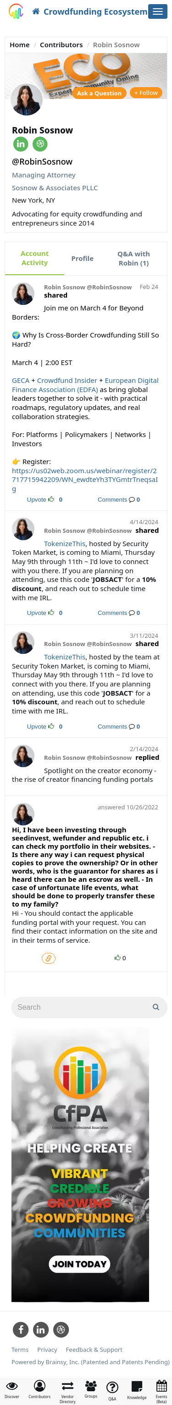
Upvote (36, 499)
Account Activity (35, 258)
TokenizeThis (64, 543)
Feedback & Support (94, 1350)
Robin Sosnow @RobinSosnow (88, 287)
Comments (112, 499)
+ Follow (146, 93)
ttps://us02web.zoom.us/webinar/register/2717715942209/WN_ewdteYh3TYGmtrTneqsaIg (85, 479)
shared (55, 295)
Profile (82, 258)
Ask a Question (99, 93)
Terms (19, 1350)
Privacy (47, 1350)
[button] (39, 1389)
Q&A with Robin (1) (133, 258)
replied (147, 757)
